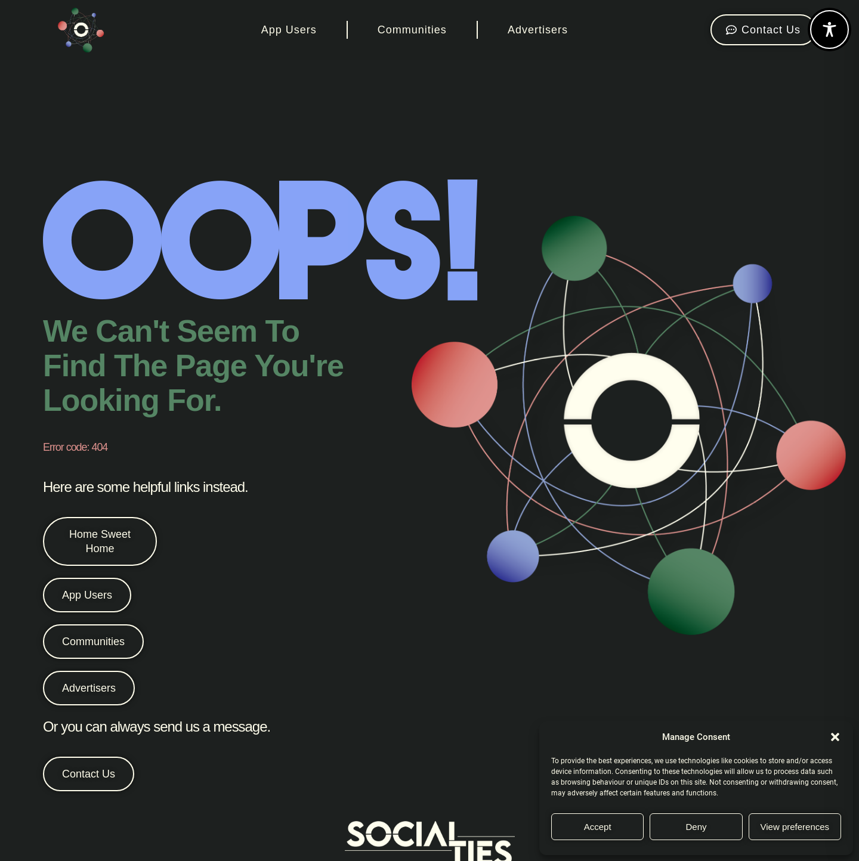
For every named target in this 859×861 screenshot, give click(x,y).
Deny (695, 827)
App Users (289, 30)
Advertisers (538, 30)
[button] (835, 737)
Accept (597, 827)
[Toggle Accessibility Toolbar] (829, 29)
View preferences (795, 827)
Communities (412, 30)
